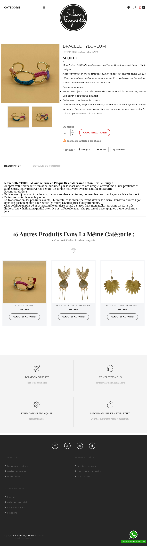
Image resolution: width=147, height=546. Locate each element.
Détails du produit (47, 165)
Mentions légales (87, 466)
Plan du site (84, 476)
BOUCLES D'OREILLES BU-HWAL (122, 305)
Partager (85, 149)
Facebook (55, 446)
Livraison (11, 497)
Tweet (103, 149)
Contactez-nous (15, 507)
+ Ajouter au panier (95, 132)
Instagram (80, 446)
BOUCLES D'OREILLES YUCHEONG (73, 305)
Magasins (12, 512)
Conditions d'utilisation (89, 471)
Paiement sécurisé (17, 502)
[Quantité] (67, 132)
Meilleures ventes (16, 471)
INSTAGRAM (13, 476)
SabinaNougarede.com (25, 535)
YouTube (67, 446)
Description (12, 165)
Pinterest (120, 149)
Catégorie (12, 7)
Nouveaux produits (17, 466)
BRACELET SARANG (24, 305)
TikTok (92, 446)
